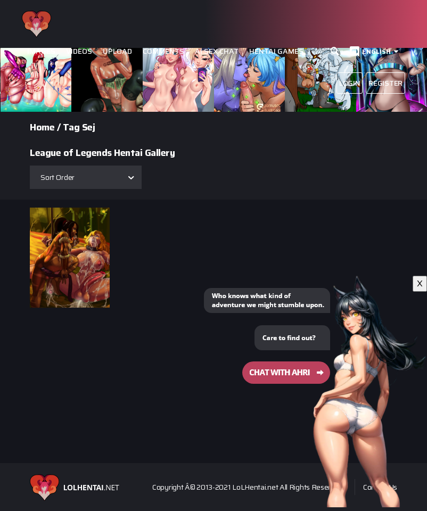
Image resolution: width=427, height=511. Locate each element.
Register (385, 83)
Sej (88, 127)
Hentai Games (276, 51)
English (376, 51)
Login (349, 83)
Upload (117, 51)
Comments (163, 51)
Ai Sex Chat (217, 51)
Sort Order (57, 177)
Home (42, 127)
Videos (79, 51)
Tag (71, 127)
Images (41, 51)
